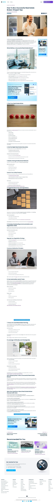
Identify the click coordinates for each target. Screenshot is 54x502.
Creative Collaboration (4, 483)
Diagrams (22, 488)
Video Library (41, 483)
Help (29, 489)
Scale (29, 484)
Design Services (3, 488)
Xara (3, 2)
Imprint (49, 489)
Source (8, 69)
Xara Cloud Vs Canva (4, 492)
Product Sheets (23, 484)
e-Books (22, 485)
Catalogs (22, 482)
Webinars (41, 482)
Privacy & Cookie (50, 488)
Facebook (41, 13)
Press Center (50, 484)
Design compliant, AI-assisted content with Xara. (14, 373)
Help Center (41, 484)
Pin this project (46, 13)
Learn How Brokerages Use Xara (13, 97)
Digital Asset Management (4, 482)
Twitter (43, 13)
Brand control (14, 484)
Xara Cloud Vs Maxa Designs (5, 491)
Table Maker (14, 482)
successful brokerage (10, 384)
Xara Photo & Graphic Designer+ (33, 483)
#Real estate (9, 13)
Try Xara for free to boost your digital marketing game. (16, 186)
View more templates (23, 490)
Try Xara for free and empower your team (22, 319)
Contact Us (49, 483)
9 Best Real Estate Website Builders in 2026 (12, 433)
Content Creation (3, 484)
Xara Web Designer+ (31, 482)
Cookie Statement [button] (34, 499)
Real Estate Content (23, 489)
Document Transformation (4, 485)
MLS (13, 485)
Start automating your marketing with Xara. (14, 305)
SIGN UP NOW (11, 470)
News (49, 485)
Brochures (22, 483)
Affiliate (49, 490)
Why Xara (49, 482)
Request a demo (12, 426)
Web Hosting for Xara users (32, 488)
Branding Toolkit (15, 483)
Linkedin (45, 13)
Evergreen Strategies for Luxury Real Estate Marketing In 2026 (41, 434)
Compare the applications (32, 485)
